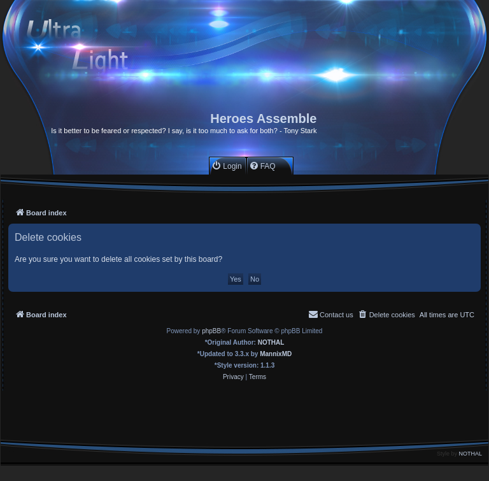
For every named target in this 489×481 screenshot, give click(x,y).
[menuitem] (226, 166)
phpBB (211, 330)
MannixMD (276, 353)
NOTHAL (271, 342)
